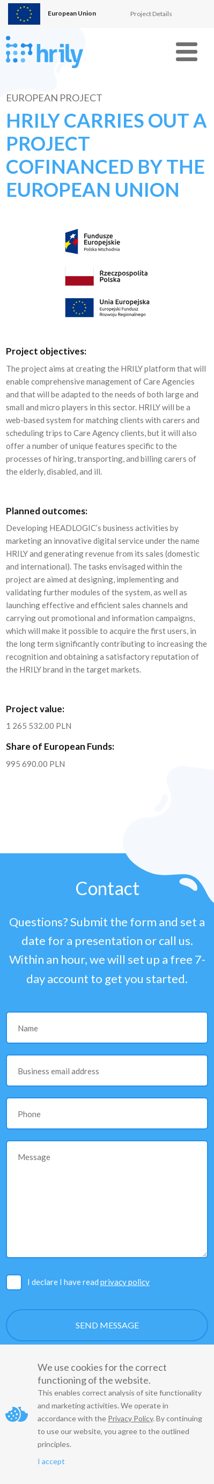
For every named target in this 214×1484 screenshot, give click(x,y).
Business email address (58, 1071)
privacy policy (125, 1282)
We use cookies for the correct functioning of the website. (102, 1373)
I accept (51, 1461)
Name (28, 1028)
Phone (29, 1114)
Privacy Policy (130, 1418)
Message (34, 1157)
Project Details (151, 14)
